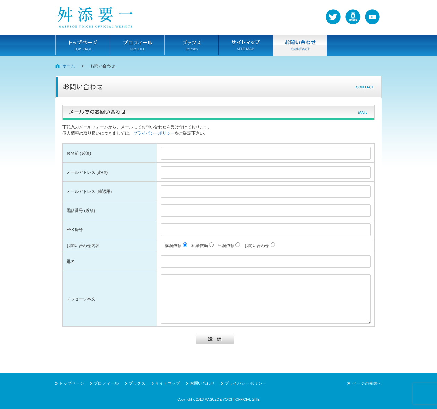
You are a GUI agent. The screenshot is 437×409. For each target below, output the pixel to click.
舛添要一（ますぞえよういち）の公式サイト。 (95, 17)
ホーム (68, 65)
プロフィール (137, 45)
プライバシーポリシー (154, 133)
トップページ (83, 45)
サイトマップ (246, 45)
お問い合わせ (300, 45)
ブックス (191, 45)
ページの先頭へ (367, 383)
